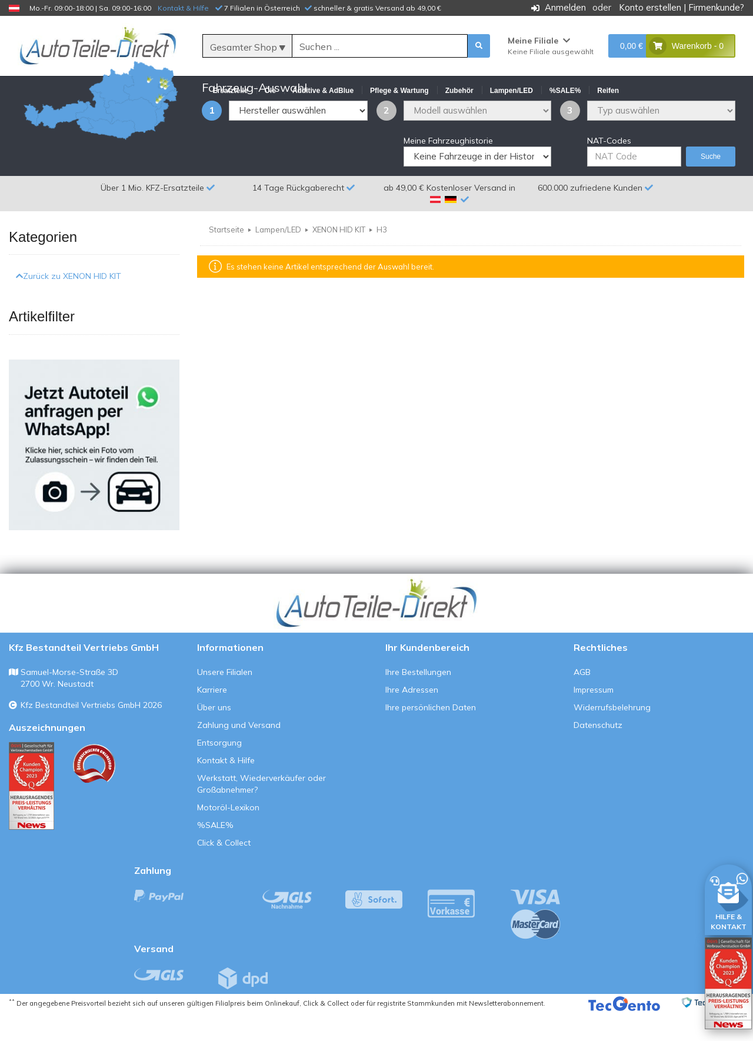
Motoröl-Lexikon (228, 835)
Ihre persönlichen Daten (430, 735)
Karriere (212, 717)
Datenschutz (598, 752)
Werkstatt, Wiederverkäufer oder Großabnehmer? (261, 811)
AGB (582, 699)
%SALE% (215, 852)
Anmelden (565, 7)
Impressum (594, 717)
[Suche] (380, 46)
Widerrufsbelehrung (612, 735)
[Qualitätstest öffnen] (728, 983)
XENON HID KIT (338, 257)
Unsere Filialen (224, 699)
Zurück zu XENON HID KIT (68, 304)
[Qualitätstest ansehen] (31, 814)
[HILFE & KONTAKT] (728, 897)
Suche (711, 185)
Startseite (226, 257)
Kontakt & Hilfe (183, 8)
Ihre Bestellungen (418, 699)
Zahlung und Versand (239, 752)
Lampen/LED (278, 257)
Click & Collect (224, 870)
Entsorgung (219, 770)
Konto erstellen (650, 7)
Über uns (214, 735)
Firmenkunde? (716, 7)
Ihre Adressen (411, 717)
